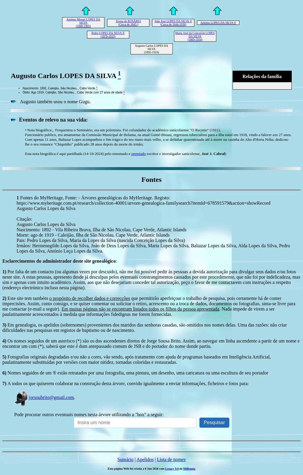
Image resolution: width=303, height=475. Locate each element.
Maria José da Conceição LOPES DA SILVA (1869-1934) (195, 36)
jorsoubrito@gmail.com (44, 397)
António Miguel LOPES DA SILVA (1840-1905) (83, 23)
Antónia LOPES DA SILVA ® (218, 22)
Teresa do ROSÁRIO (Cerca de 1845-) (128, 23)
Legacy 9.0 (172, 468)
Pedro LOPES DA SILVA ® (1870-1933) (108, 34)
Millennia (189, 468)
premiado (138, 153)
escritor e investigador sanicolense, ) (186, 153)
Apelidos (145, 459)
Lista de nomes (171, 459)
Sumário (125, 459)
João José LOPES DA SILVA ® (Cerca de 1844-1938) (173, 23)
